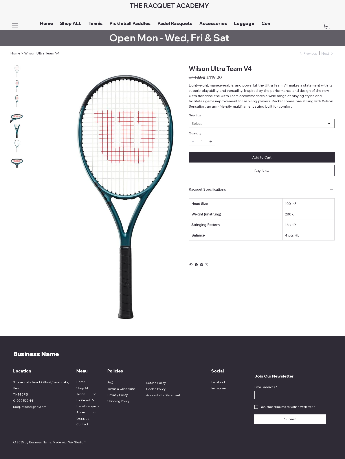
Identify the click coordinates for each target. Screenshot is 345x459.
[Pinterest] (201, 264)
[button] (327, 25)
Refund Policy (156, 383)
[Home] (15, 53)
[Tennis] (94, 394)
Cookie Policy (156, 389)
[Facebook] (196, 264)
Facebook (218, 382)
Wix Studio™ (77, 442)
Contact (82, 424)
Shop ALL (83, 388)
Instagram (218, 388)
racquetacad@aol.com (29, 407)
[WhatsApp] (191, 264)
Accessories (82, 412)
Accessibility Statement (163, 395)
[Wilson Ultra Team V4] (42, 53)
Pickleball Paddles (88, 400)
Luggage (82, 418)
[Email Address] (289, 395)
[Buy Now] (262, 170)
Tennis (81, 394)
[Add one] (210, 141)
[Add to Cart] (262, 157)
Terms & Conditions (121, 389)
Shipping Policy (118, 401)
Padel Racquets (87, 406)
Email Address (265, 387)
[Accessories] (94, 412)
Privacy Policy (117, 395)
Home (80, 382)
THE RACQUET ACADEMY (171, 5)
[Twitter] (207, 264)
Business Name (36, 354)
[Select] (262, 123)
